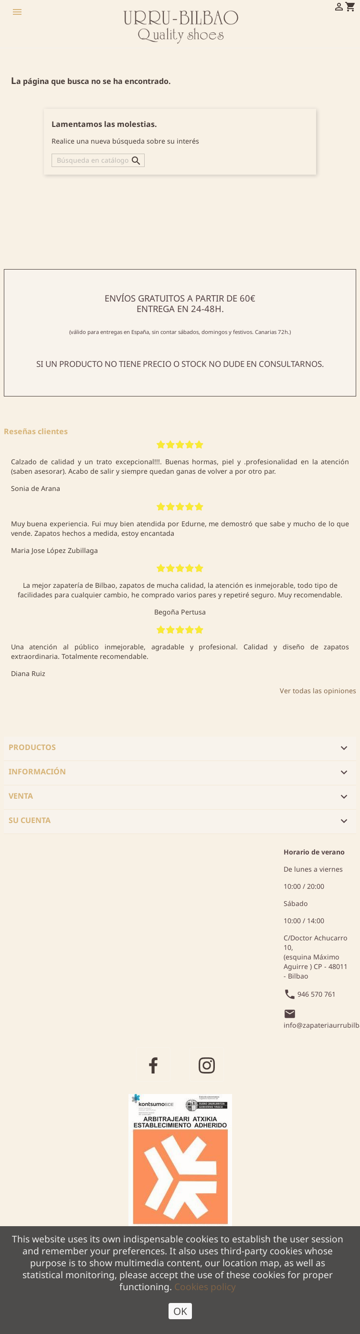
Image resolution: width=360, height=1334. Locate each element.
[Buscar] (98, 160)
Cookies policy (205, 1288)
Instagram (206, 1064)
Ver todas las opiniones (318, 690)
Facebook (153, 1064)
